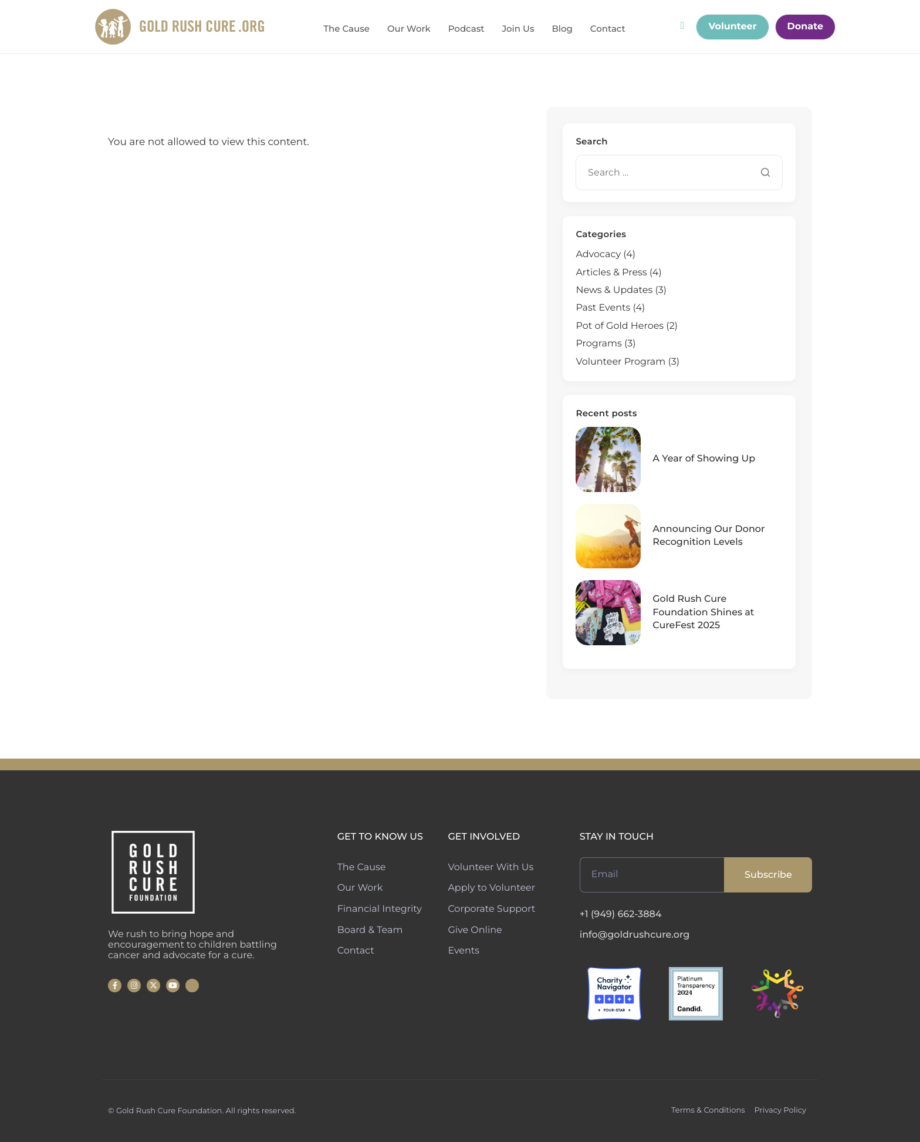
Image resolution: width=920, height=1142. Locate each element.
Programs (598, 343)
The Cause (346, 28)
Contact (607, 28)
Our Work (409, 28)
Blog (562, 28)
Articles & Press (611, 272)
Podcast (466, 28)
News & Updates (614, 290)
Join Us (518, 28)
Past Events (603, 308)
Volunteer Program (620, 362)
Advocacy (598, 254)
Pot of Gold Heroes (620, 326)
